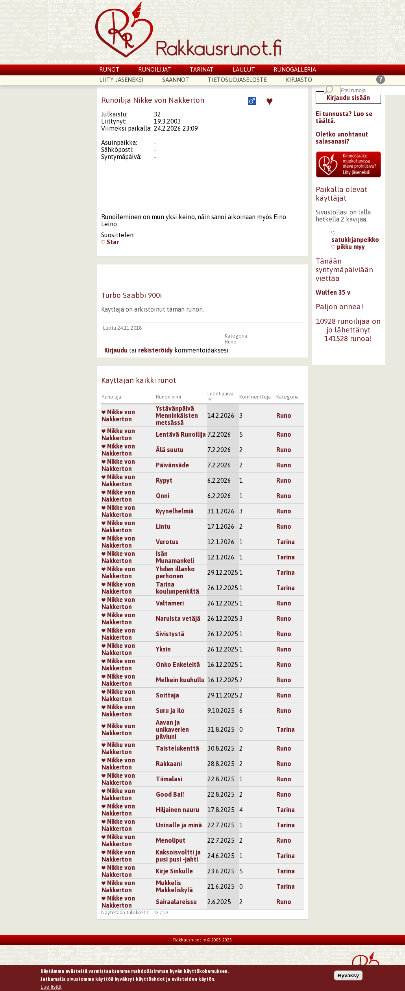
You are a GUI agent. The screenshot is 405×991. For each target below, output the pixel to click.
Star (110, 241)
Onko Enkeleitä (178, 664)
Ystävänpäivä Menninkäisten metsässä (177, 415)
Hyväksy (348, 977)
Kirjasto (299, 79)
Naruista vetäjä (178, 618)
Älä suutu (169, 449)
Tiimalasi (169, 778)
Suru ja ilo (170, 710)
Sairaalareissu (176, 901)
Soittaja (167, 695)
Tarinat (202, 69)
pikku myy (348, 246)
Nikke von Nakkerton (118, 415)
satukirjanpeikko (355, 236)
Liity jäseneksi (121, 79)
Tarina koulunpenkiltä (177, 588)
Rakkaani (169, 763)
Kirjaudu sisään (348, 97)
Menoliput (170, 840)
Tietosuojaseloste (237, 79)
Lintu (163, 526)
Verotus (167, 541)
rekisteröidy (155, 350)
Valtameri (170, 603)
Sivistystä (170, 633)
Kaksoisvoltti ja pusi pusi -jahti (178, 856)
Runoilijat (154, 69)
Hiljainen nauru (177, 809)
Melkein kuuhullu (180, 679)
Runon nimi (168, 397)
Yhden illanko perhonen (175, 572)
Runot (109, 69)
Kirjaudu (116, 350)
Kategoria (287, 397)
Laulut (244, 69)
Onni (162, 495)
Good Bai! (170, 794)
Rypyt (164, 480)
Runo (231, 342)
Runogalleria (295, 69)
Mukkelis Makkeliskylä (174, 886)
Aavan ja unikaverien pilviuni (172, 729)
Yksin (163, 649)
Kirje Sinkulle (174, 871)
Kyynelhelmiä (175, 511)
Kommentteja (255, 397)
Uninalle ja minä (179, 825)
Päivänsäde (172, 465)
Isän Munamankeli (175, 557)
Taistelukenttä (177, 748)
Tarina (285, 541)
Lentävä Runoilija (181, 434)
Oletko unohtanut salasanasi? (342, 138)
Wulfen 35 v (333, 292)
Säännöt (175, 79)
